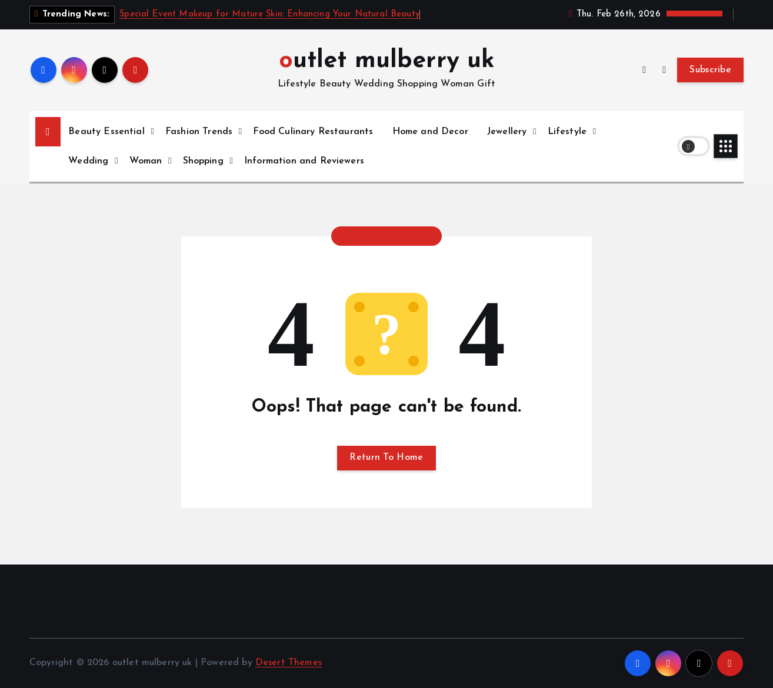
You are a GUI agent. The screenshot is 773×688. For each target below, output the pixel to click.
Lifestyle (567, 131)
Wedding (88, 161)
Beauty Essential (106, 131)
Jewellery (507, 131)
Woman (145, 161)
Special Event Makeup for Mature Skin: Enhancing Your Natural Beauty (269, 14)
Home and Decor (430, 131)
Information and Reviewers (304, 161)
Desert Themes (288, 662)
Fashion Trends (198, 131)
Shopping (203, 161)
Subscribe (710, 70)
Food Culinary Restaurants (313, 131)
